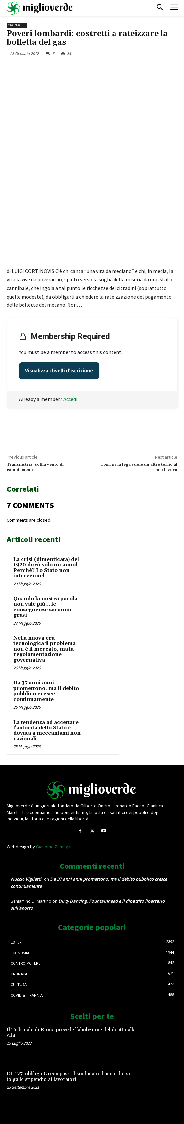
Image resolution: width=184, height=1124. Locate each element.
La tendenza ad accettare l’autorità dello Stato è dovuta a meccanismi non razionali (47, 730)
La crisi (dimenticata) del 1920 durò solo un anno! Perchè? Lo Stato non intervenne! (46, 567)
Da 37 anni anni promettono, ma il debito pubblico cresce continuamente (46, 691)
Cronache (17, 25)
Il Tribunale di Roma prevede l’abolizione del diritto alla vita (71, 1033)
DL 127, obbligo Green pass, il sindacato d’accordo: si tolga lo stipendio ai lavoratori (68, 1077)
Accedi (70, 399)
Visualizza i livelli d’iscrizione (59, 370)
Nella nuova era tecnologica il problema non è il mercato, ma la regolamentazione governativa (44, 649)
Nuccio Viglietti (26, 879)
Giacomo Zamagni (53, 847)
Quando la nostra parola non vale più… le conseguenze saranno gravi (45, 607)
